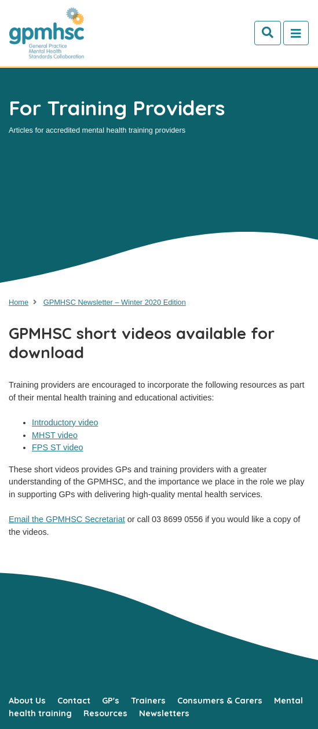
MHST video (55, 435)
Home (18, 302)
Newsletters (164, 713)
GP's (110, 700)
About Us (27, 700)
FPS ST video (57, 447)
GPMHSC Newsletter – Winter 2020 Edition (114, 302)
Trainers (148, 700)
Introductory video (65, 422)
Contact (73, 700)
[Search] (267, 33)
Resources (105, 713)
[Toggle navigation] (296, 33)
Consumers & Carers (219, 700)
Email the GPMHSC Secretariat (67, 519)
